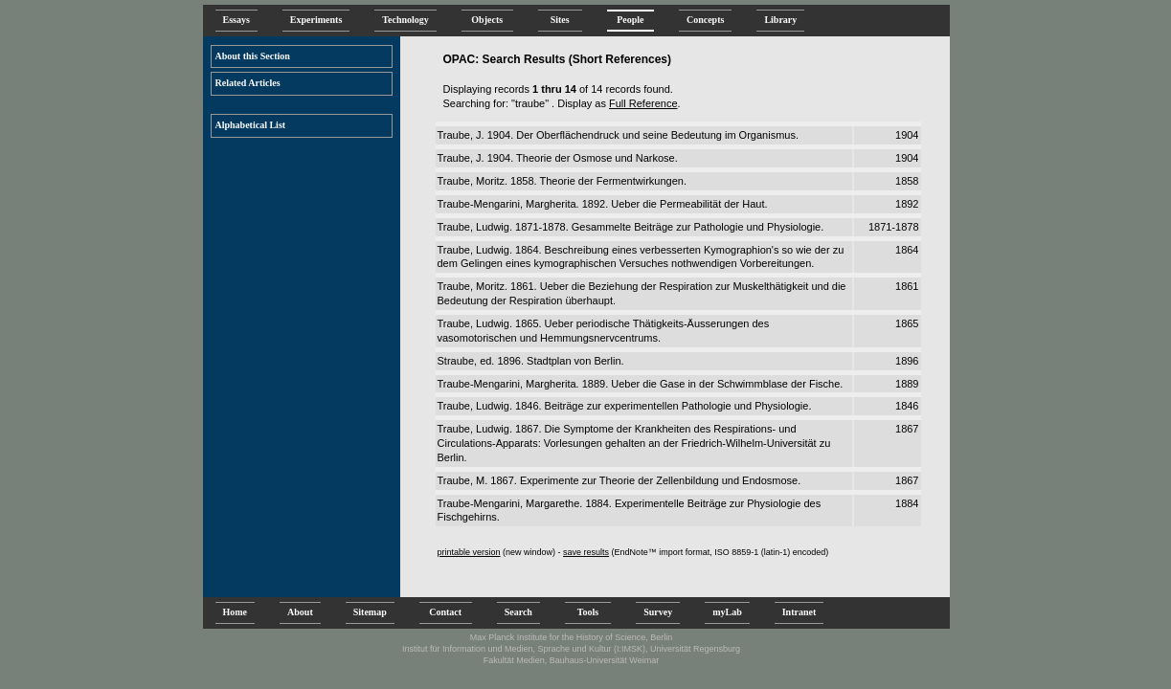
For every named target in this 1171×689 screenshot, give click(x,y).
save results (586, 552)
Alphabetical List (250, 125)
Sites (560, 19)
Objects (487, 19)
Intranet (799, 612)
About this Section (252, 56)
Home (235, 612)
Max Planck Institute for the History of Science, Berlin (571, 637)
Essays (236, 19)
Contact (445, 612)
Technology (405, 19)
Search (518, 612)
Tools (588, 612)
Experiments (316, 19)
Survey (657, 612)
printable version (469, 552)
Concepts (705, 19)
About (300, 612)
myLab (727, 612)
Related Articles (248, 83)
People (630, 19)
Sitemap (370, 612)
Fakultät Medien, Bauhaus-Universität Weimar (571, 660)
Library (780, 19)
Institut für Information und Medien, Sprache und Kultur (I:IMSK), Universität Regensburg (571, 649)
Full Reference (643, 103)
